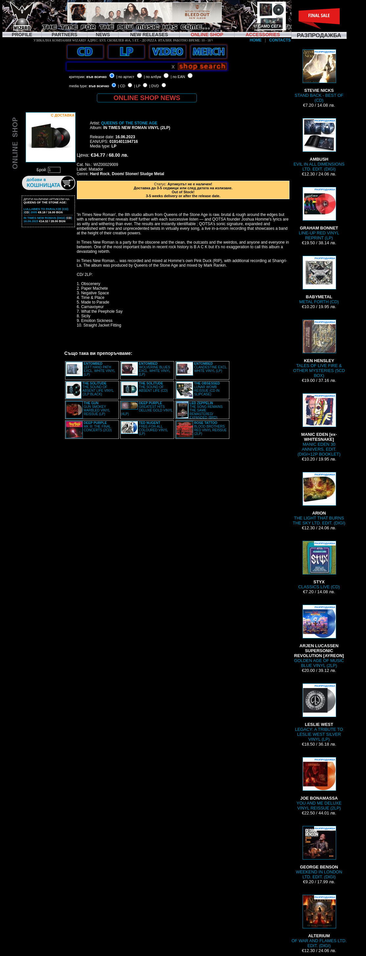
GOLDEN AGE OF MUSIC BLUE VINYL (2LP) (319, 636)
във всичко (96, 77)
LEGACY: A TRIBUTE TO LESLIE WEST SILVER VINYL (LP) (319, 712)
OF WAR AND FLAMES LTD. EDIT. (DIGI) (319, 921)
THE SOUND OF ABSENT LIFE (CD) (153, 387)
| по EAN (178, 77)
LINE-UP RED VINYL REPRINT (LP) (319, 213)
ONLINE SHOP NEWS (147, 97)
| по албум (152, 77)
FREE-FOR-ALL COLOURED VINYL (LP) (153, 428)
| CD (121, 86)
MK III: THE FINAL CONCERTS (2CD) (98, 426)
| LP (137, 86)
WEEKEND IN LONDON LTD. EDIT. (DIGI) (319, 852)
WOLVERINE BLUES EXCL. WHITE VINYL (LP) (154, 369)
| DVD (154, 86)
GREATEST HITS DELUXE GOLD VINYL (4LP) (146, 408)
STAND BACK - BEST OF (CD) (319, 76)
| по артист (125, 77)
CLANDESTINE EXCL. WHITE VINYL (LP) (211, 367)
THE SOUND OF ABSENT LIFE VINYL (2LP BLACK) (98, 389)
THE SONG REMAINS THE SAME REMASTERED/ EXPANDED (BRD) (206, 410)
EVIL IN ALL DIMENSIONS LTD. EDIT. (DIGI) (318, 145)
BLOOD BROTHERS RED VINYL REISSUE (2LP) (210, 428)
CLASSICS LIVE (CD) (319, 565)
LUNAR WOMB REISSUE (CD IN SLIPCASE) (207, 389)
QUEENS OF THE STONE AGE (129, 123)
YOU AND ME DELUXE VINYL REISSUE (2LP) (319, 783)
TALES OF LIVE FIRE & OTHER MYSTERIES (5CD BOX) (319, 349)
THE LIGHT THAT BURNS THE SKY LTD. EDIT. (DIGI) (319, 498)
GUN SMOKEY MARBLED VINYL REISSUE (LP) (97, 408)
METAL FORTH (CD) (319, 280)
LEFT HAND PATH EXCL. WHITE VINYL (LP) (99, 369)
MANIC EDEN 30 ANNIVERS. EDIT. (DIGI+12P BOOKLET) (319, 425)
